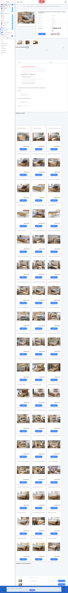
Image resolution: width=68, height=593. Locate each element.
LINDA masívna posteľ (21, 538)
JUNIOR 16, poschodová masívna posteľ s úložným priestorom (28, 307)
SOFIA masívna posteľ (52, 512)
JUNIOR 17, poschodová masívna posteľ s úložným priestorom (44, 307)
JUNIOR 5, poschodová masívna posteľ (40, 435)
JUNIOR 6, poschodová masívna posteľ (55, 435)
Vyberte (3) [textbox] (54, 21)
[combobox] (59, 21)
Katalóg (20, 2)
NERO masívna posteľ (21, 384)
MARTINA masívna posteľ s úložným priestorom (57, 179)
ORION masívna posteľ (37, 384)
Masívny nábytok (30, 6)
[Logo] (42, 2)
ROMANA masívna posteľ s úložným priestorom (26, 179)
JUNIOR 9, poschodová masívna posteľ (55, 230)
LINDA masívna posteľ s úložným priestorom (41, 179)
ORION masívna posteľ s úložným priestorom (56, 384)
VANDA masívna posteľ (21, 512)
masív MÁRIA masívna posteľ (34, 584)
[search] (66, 2)
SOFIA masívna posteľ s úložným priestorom (41, 512)
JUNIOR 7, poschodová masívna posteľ (24, 461)
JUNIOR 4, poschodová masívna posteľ (24, 435)
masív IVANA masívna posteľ (34, 581)
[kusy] (48, 34)
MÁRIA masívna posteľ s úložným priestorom (41, 230)
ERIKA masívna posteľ (52, 538)
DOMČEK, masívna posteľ (53, 461)
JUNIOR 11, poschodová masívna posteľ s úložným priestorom (44, 256)
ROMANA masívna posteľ (37, 538)
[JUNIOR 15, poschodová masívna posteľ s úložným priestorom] (26, 9)
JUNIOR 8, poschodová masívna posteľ (40, 461)
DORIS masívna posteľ (21, 230)
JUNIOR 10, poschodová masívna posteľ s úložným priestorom (28, 256)
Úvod (24, 6)
